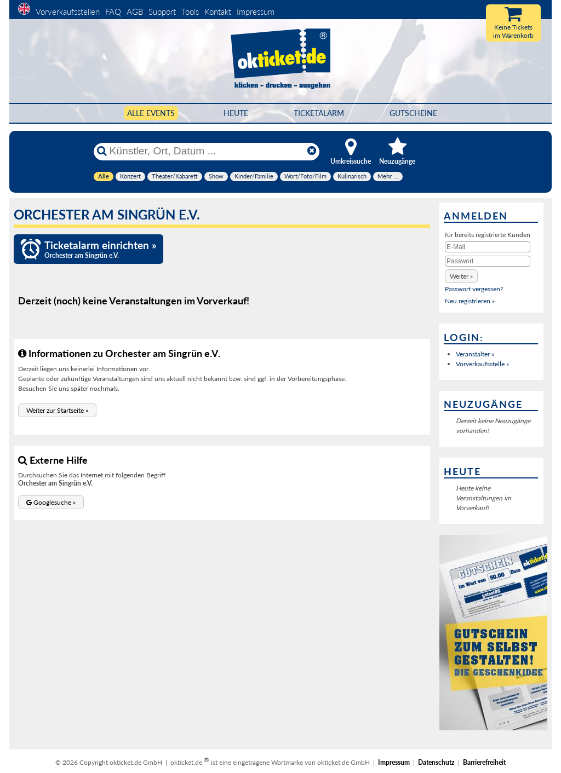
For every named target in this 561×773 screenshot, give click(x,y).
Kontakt (217, 11)
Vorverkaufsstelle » (482, 364)
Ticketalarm (319, 113)
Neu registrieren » (470, 301)
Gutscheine (413, 113)
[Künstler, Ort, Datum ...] (206, 151)
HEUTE (236, 113)
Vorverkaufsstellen (68, 11)
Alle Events (151, 113)
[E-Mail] (487, 246)
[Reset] (312, 151)
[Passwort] (487, 261)
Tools (190, 11)
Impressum (255, 11)
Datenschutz (436, 762)
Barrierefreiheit (484, 762)
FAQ (113, 11)
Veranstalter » (475, 354)
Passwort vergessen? (474, 289)
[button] (57, 410)
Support (162, 11)
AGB (135, 11)
